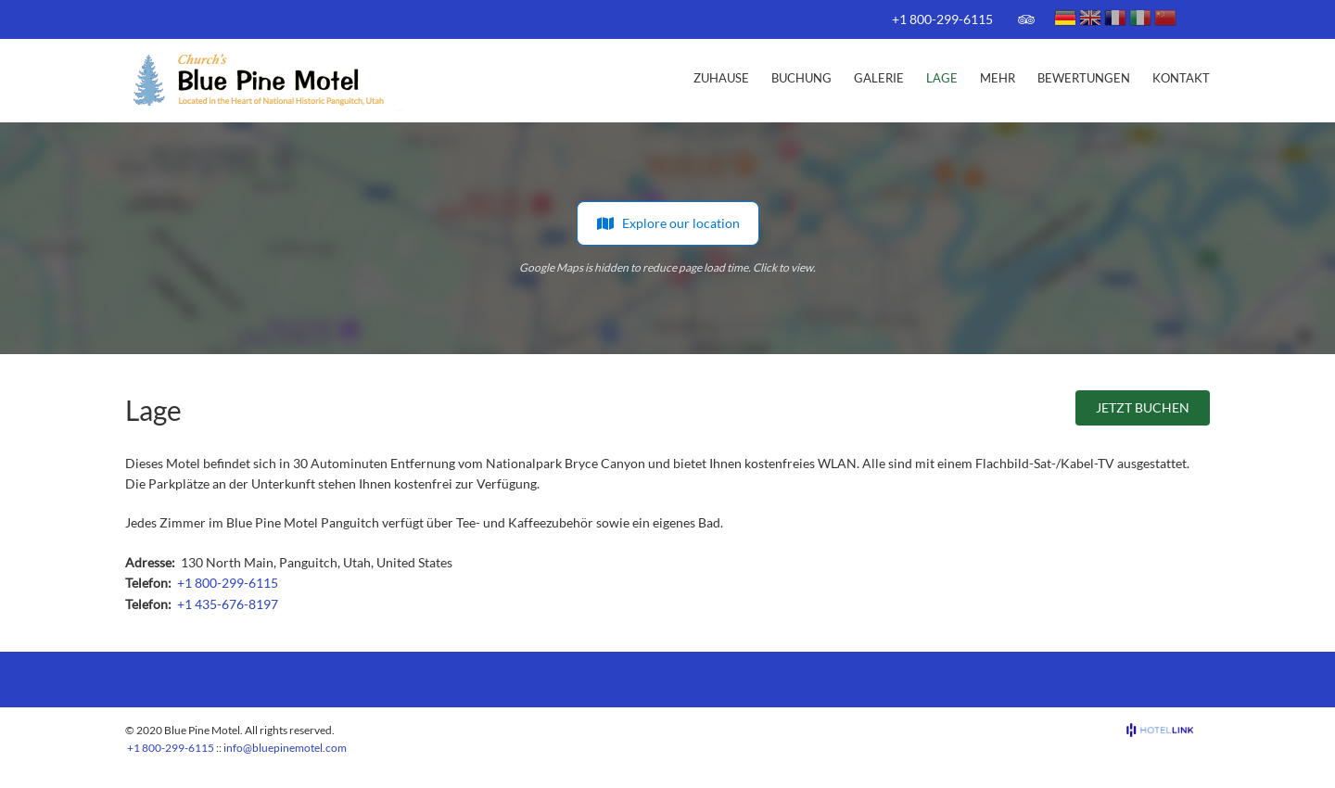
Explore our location (668, 223)
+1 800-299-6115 (942, 19)
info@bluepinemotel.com (285, 748)
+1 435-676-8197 (227, 604)
